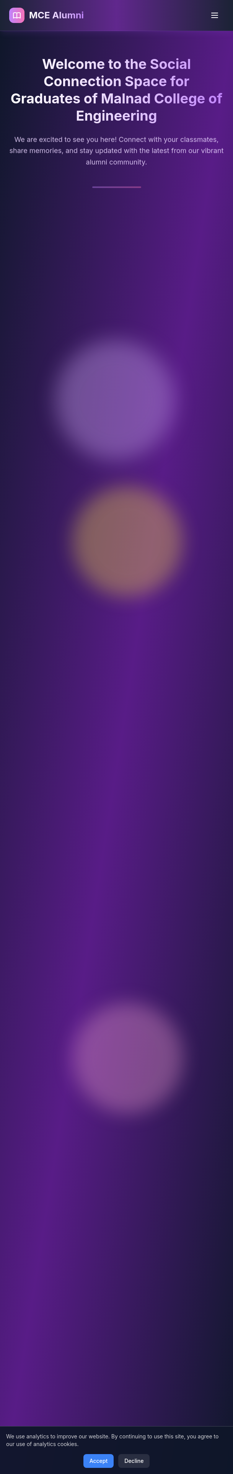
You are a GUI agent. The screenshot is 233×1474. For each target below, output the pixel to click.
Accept (99, 1461)
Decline (133, 1461)
